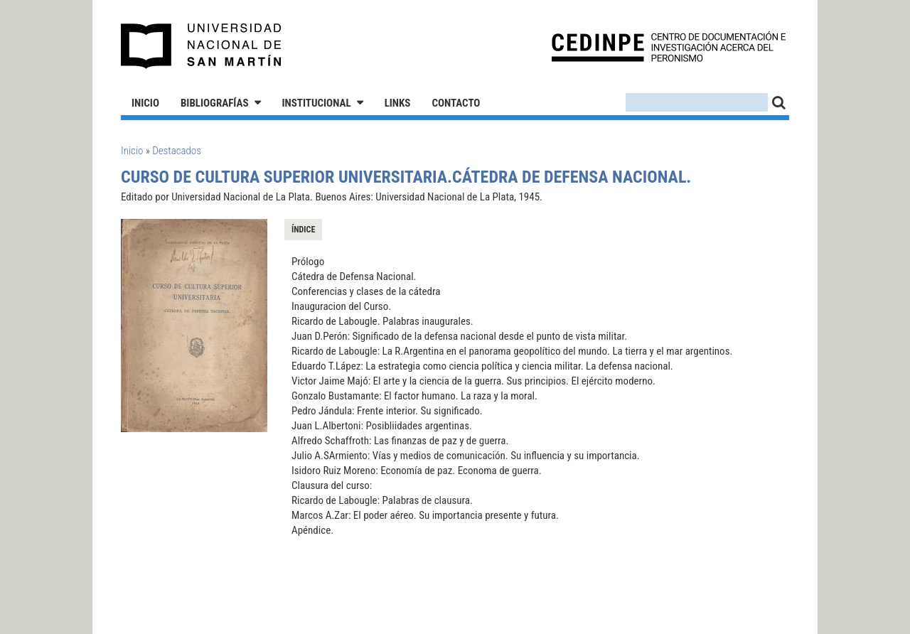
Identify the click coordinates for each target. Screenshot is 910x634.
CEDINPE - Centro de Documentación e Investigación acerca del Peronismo (669, 46)
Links (398, 103)
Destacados (176, 150)
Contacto (456, 103)
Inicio (145, 103)
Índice (303, 230)
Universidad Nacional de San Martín (201, 46)
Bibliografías (215, 103)
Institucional (316, 103)
